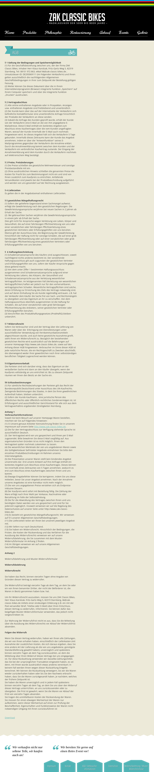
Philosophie (53, 33)
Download (10, 717)
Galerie (142, 33)
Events (123, 33)
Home (9, 33)
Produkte (29, 33)
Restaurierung (80, 33)
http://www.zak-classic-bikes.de (50, 426)
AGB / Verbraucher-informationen (89, 767)
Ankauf (105, 33)
